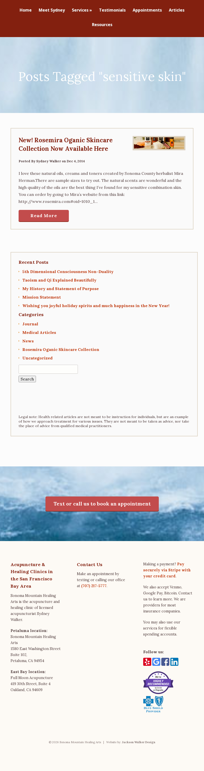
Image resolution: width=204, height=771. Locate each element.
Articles (176, 10)
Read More (43, 213)
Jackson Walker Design (138, 739)
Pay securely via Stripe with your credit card (167, 567)
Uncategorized (37, 355)
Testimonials (112, 10)
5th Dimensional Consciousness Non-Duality (68, 269)
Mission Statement (41, 294)
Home (26, 10)
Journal (30, 321)
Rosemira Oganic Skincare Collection (60, 346)
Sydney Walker (48, 159)
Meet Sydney (52, 10)
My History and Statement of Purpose (60, 286)
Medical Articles (39, 329)
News (28, 338)
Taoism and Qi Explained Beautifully (59, 277)
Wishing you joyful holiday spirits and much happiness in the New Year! (95, 303)
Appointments (147, 10)
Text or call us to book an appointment (102, 501)
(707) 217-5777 (94, 583)
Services (82, 10)
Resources (102, 25)
